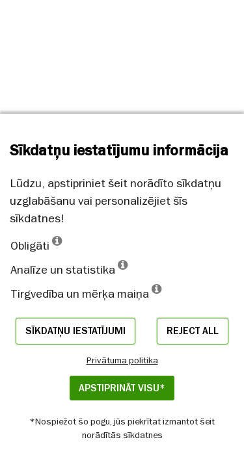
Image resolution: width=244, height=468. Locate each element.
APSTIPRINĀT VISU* (122, 388)
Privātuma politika (122, 360)
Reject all (193, 331)
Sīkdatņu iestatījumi (75, 331)
